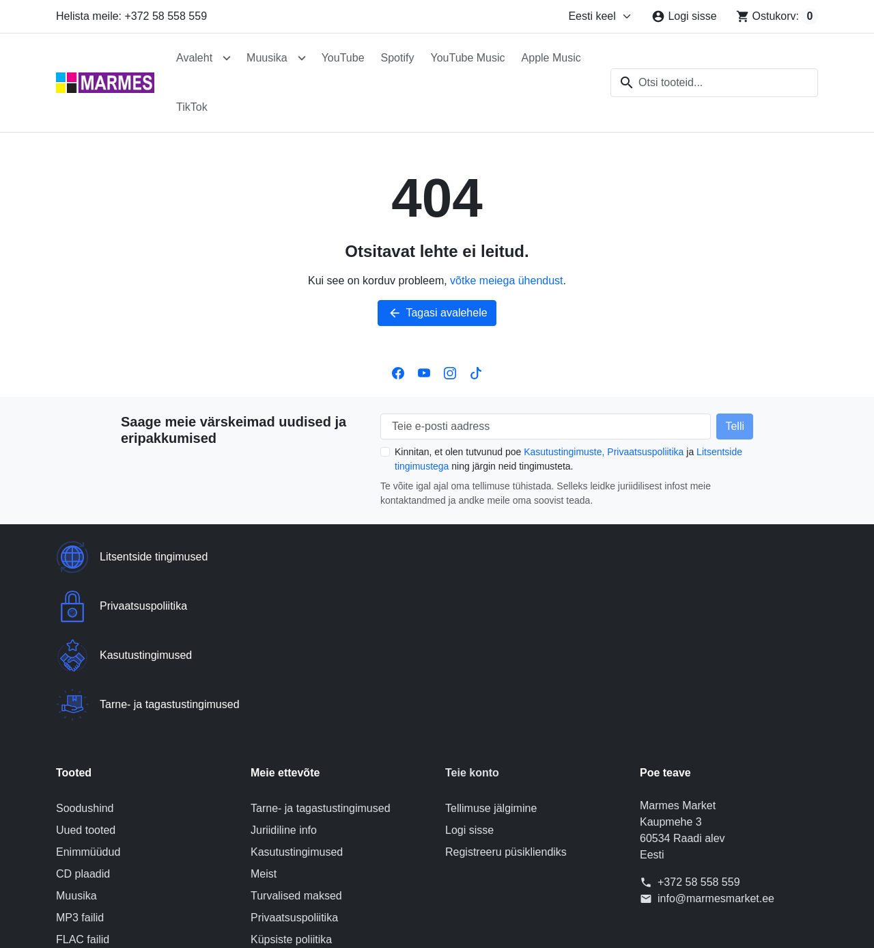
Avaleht (194, 58)
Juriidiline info (284, 682)
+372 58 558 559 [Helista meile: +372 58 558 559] (699, 734)
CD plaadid (83, 726)
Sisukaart (273, 857)
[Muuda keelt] (600, 16)
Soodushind (85, 660)
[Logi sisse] (683, 16)
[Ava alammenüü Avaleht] (227, 58)
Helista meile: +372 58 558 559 (131, 16)
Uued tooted (85, 682)
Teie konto (472, 625)
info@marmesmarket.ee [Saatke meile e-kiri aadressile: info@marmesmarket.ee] (716, 751)
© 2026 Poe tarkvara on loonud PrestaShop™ (437, 926)
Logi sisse (469, 682)
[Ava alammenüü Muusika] (302, 58)
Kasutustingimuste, (564, 451)
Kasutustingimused (297, 704)
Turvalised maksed (296, 748)
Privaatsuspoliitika (645, 451)
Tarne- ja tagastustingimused (321, 660)
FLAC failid (82, 792)
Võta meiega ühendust (305, 835)
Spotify (397, 58)
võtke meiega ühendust (506, 280)
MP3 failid (80, 770)
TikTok (192, 107)
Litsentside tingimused (304, 814)
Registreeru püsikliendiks (506, 704)
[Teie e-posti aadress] (545, 426)
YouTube (343, 58)
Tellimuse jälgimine (491, 660)
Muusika (266, 58)
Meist (264, 726)
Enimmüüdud (88, 704)
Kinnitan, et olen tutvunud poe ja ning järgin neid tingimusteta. (568, 459)
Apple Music (551, 58)
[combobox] (714, 82)
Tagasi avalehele (436, 313)
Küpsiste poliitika (291, 792)
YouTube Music (467, 58)
